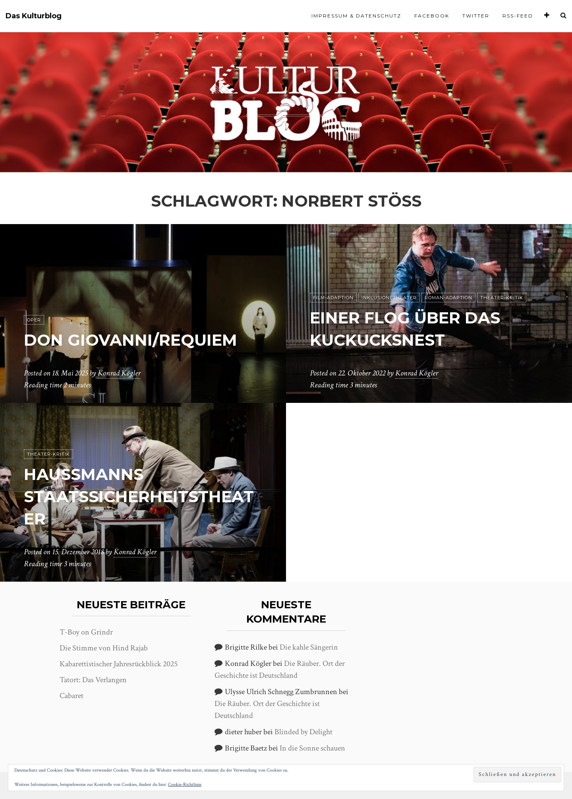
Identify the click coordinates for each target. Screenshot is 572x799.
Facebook (431, 16)
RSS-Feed (517, 16)
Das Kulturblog (34, 16)
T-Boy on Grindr (86, 632)
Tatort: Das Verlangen (93, 680)
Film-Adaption (333, 297)
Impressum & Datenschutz (356, 16)
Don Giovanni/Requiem (130, 340)
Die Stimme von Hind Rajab (104, 648)
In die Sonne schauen (312, 748)
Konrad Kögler (119, 373)
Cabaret (71, 696)
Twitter (475, 16)
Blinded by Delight (303, 732)
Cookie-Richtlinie (184, 784)
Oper (34, 320)
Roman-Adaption (448, 297)
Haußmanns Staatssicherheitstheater (139, 496)
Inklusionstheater (389, 297)
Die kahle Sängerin (309, 647)
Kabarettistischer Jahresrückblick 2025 (119, 664)
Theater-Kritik (501, 297)
